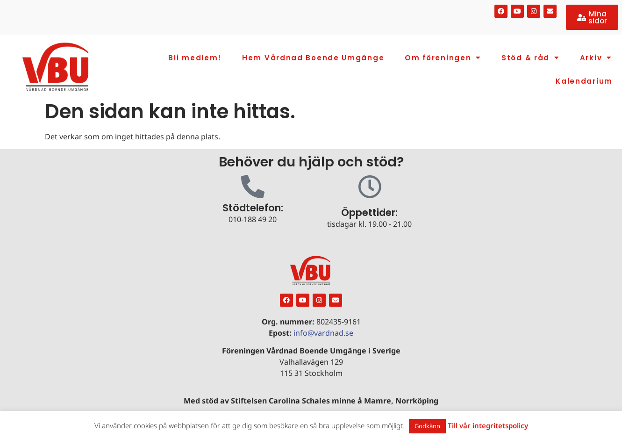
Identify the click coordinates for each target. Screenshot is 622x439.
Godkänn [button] (427, 426)
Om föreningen (443, 58)
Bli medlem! (195, 58)
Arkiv (596, 58)
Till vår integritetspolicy (488, 425)
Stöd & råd (530, 58)
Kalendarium (584, 81)
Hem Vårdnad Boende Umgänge (313, 58)
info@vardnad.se (323, 333)
